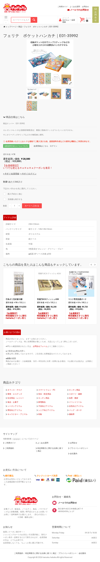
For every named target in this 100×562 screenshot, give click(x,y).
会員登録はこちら (41, 146)
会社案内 (73, 454)
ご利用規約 (9, 448)
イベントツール (75, 402)
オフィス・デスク (14, 390)
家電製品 (42, 402)
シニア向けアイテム (46, 410)
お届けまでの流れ (12, 332)
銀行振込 (9, 475)
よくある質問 (75, 7)
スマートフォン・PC (46, 390)
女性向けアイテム (76, 406)
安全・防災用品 (44, 394)
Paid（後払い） (75, 475)
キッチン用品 (74, 390)
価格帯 (71, 414)
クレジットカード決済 (47, 475)
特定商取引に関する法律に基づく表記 (40, 553)
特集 (40, 414)
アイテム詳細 (10, 217)
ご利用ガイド (63, 7)
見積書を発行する (14, 199)
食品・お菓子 (12, 402)
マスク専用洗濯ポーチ (77, 299)
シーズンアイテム (14, 406)
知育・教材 (73, 398)
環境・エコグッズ (14, 394)
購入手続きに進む (14, 194)
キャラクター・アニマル (17, 414)
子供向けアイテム (45, 406)
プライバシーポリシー (79, 448)
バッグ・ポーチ (75, 410)
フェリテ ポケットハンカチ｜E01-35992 (40, 35)
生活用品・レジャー (15, 398)
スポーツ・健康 (75, 394)
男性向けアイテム (14, 410)
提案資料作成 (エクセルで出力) (16, 146)
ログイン (65, 20)
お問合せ (85, 7)
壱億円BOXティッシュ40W (48, 299)
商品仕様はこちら (14, 117)
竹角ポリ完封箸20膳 (14, 299)
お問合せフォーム (40, 346)
